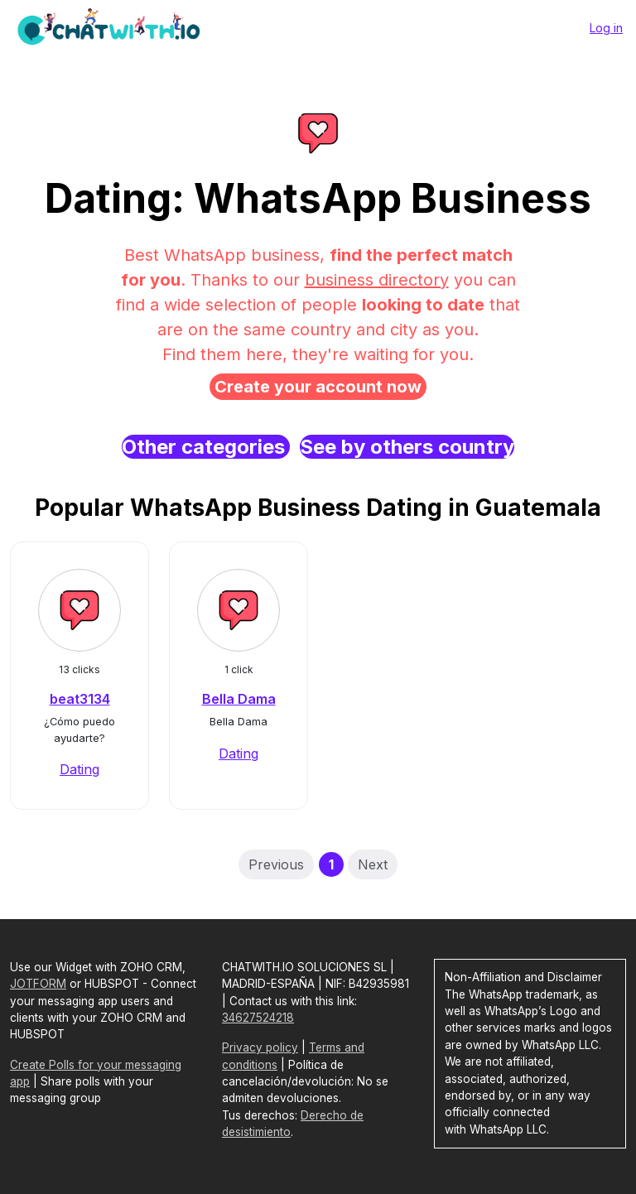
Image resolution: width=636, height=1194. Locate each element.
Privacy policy (260, 1047)
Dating (79, 769)
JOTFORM (38, 983)
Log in (606, 28)
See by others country (407, 447)
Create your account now (318, 387)
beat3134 (80, 699)
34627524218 (258, 1017)
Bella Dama (239, 699)
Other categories (206, 447)
